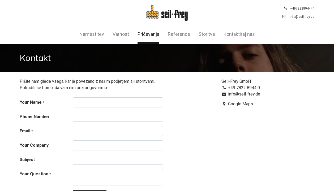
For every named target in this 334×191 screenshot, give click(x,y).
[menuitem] (91, 35)
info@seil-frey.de (302, 17)
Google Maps (240, 103)
